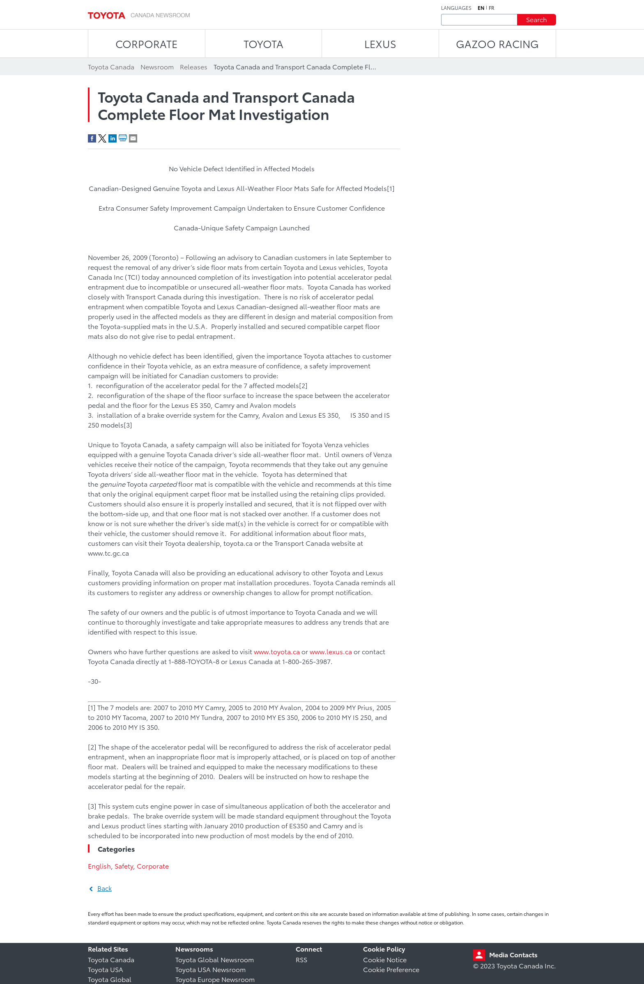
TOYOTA (263, 43)
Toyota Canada (111, 959)
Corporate (153, 865)
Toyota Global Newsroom (214, 959)
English (99, 865)
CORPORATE (146, 43)
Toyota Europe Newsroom (215, 979)
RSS (301, 959)
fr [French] (491, 8)
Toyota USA (105, 969)
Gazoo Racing (497, 43)
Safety (124, 865)
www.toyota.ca (277, 651)
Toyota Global (109, 979)
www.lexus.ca (331, 651)
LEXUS (380, 43)
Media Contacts (513, 954)
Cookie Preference (391, 969)
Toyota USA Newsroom (210, 969)
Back (104, 887)
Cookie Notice (385, 959)
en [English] (481, 8)
